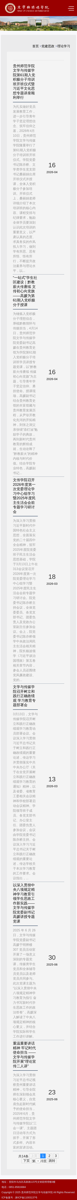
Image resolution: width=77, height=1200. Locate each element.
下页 (26, 1160)
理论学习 (63, 46)
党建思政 (47, 46)
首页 (35, 46)
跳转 (52, 1160)
